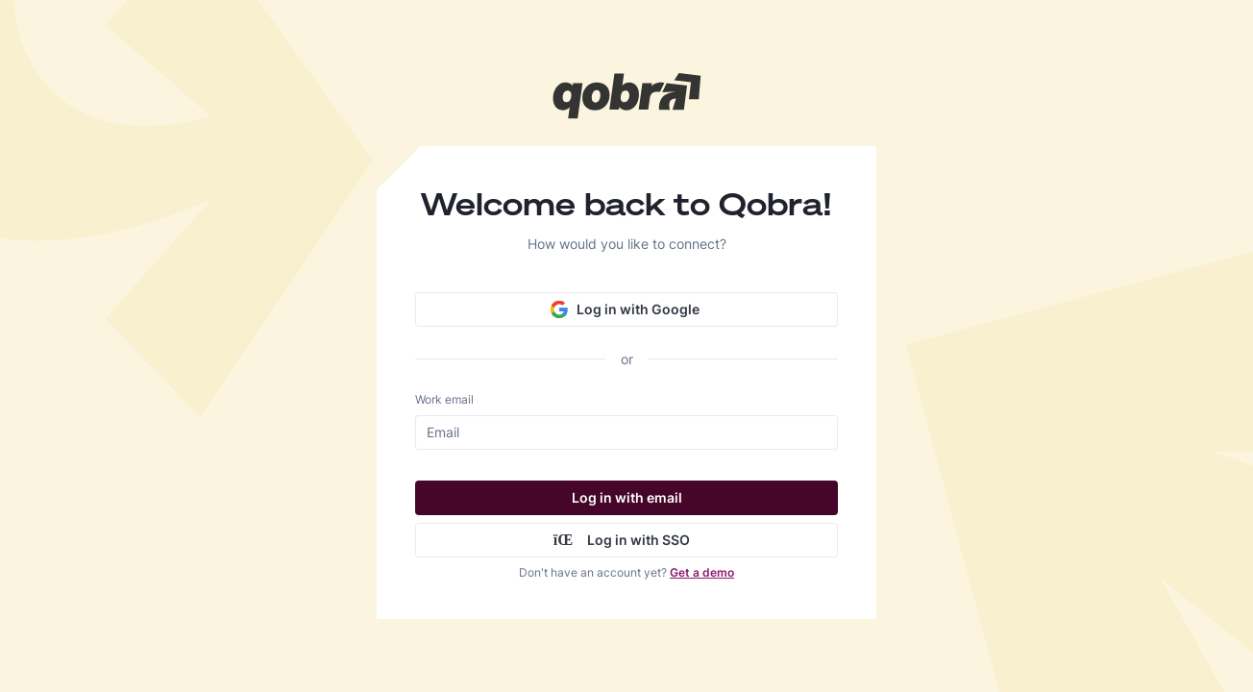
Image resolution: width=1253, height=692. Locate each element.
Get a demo (702, 572)
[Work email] (629, 432)
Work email (444, 399)
